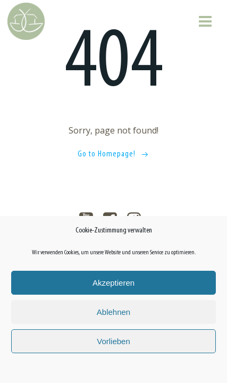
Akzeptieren (113, 282)
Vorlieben (113, 341)
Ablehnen (113, 312)
